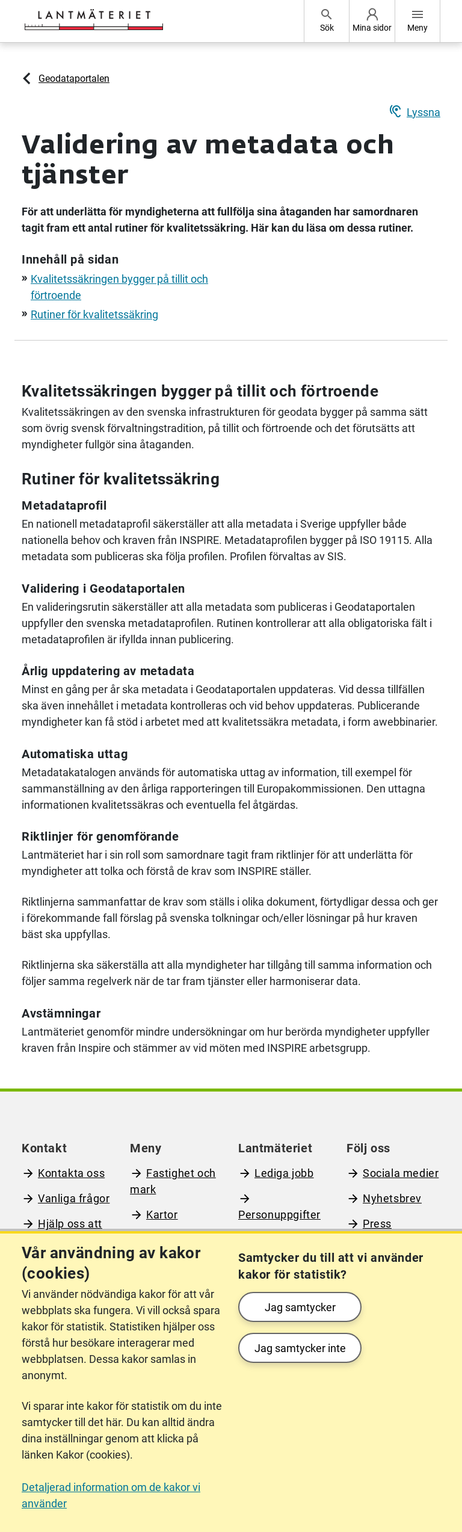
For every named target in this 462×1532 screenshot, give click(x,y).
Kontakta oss (71, 1173)
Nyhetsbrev (392, 1198)
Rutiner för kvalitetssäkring (94, 314)
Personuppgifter (279, 1214)
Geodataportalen (73, 78)
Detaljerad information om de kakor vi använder (111, 1495)
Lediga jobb (284, 1173)
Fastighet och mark (173, 1181)
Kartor (162, 1214)
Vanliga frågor (73, 1198)
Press (377, 1223)
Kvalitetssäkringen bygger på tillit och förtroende (200, 391)
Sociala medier (401, 1173)
